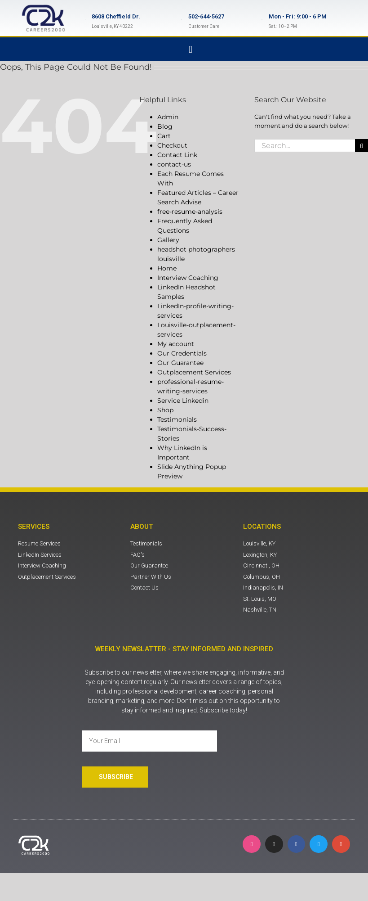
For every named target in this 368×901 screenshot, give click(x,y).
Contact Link (177, 155)
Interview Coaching (187, 278)
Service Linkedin (182, 400)
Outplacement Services (194, 372)
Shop (165, 410)
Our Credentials (182, 353)
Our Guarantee (180, 363)
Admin (167, 117)
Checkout (172, 145)
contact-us (174, 164)
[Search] (361, 145)
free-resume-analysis (189, 211)
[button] (190, 49)
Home (167, 268)
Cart (164, 136)
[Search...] (304, 145)
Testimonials (177, 419)
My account (175, 344)
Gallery (168, 240)
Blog (165, 126)
